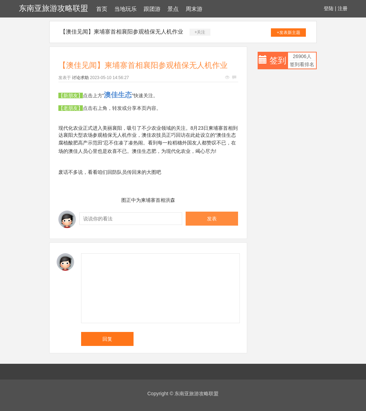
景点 (173, 9)
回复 (107, 339)
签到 (278, 60)
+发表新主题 (288, 32)
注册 (342, 8)
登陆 (328, 8)
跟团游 (152, 9)
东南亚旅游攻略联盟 (53, 8)
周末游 (194, 9)
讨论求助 (80, 77)
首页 (101, 9)
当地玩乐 (125, 9)
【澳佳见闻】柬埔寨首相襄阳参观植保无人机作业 (121, 32)
